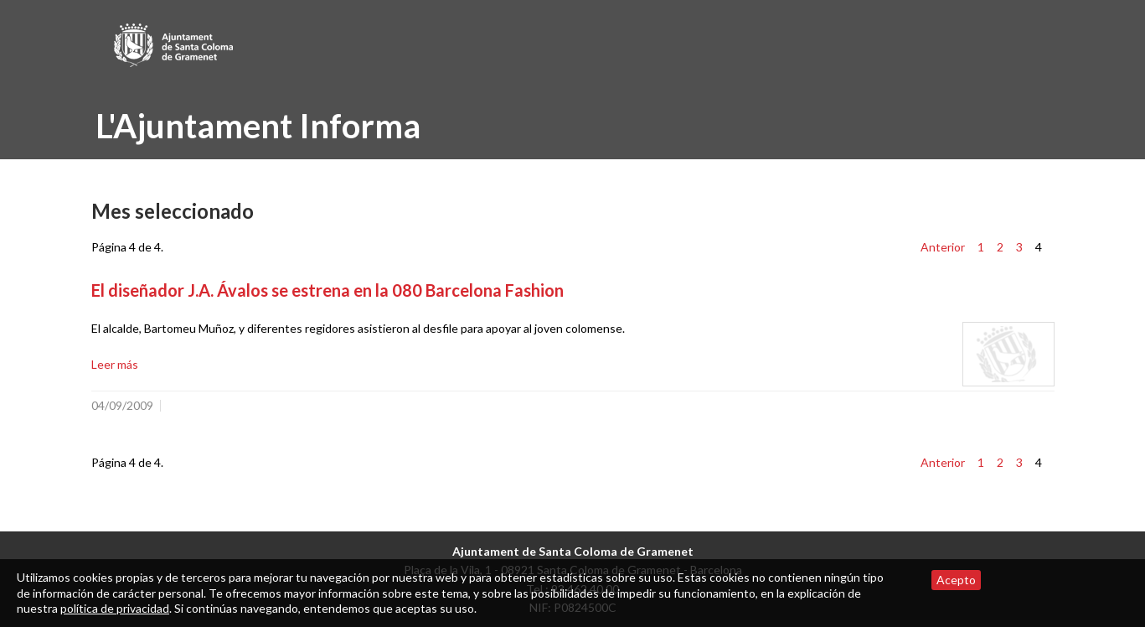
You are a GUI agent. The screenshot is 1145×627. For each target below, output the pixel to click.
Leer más (114, 364)
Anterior (943, 247)
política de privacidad (114, 608)
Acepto (956, 580)
